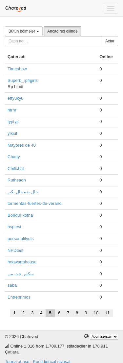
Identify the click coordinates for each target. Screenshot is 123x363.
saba (12, 285)
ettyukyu (15, 98)
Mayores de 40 (22, 145)
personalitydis (21, 238)
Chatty (14, 156)
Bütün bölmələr (24, 31)
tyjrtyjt (13, 121)
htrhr (12, 110)
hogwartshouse (22, 261)
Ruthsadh (17, 180)
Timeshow (17, 68)
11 (107, 312)
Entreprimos (19, 297)
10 (96, 312)
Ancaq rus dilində (62, 31)
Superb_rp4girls (23, 80)
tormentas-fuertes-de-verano (35, 203)
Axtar (109, 41)
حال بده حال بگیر (23, 191)
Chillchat (16, 168)
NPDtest (15, 250)
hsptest (14, 226)
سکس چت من (21, 273)
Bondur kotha (20, 215)
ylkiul (12, 133)
